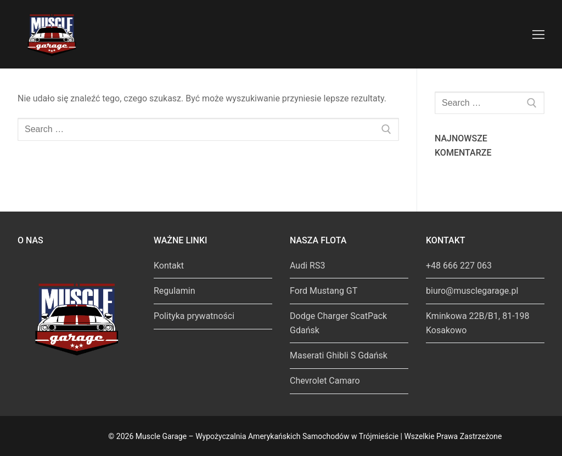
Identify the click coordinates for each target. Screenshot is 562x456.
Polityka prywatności (194, 316)
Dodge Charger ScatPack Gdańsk (338, 323)
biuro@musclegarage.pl (472, 291)
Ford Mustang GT (323, 291)
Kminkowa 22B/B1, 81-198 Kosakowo (478, 323)
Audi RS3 (307, 265)
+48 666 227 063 (459, 265)
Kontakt (169, 265)
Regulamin (174, 291)
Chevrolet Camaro (325, 380)
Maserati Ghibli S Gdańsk (338, 355)
